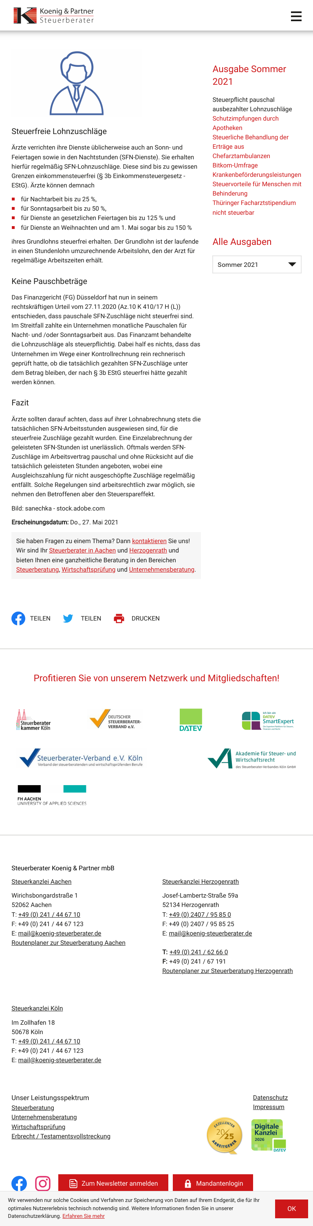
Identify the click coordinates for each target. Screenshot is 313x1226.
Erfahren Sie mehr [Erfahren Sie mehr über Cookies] (83, 1216)
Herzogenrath (148, 550)
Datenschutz (270, 1097)
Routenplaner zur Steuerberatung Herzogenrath (227, 971)
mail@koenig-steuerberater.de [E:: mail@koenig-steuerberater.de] (59, 933)
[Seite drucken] (138, 618)
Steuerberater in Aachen (82, 550)
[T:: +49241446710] (49, 914)
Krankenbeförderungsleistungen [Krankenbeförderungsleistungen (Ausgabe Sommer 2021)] (256, 174)
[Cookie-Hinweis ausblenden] (291, 1209)
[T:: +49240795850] (200, 914)
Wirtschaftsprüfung (88, 569)
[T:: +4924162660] (199, 952)
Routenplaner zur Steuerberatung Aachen (68, 942)
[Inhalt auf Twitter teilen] (83, 618)
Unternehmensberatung (161, 569)
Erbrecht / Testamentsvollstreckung (60, 1136)
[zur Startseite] (54, 15)
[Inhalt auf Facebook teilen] (33, 618)
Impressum (268, 1107)
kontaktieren (149, 541)
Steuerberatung (37, 569)
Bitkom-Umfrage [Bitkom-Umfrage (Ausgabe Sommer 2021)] (235, 165)
